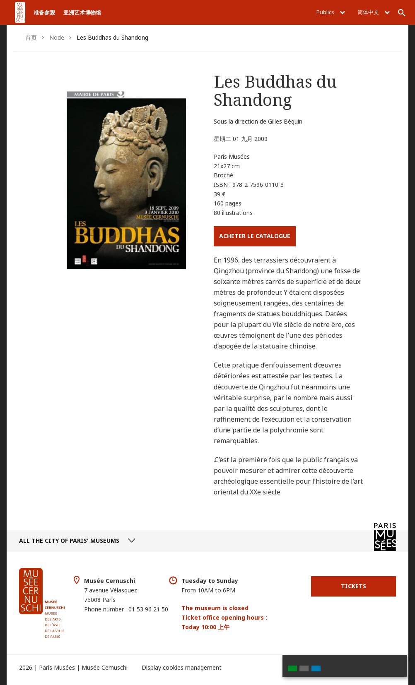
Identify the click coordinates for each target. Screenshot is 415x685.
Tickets (353, 586)
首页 (31, 37)
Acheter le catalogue (254, 236)
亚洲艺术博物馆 (82, 12)
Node (56, 37)
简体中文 (373, 12)
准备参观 (44, 12)
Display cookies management (182, 667)
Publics (330, 12)
